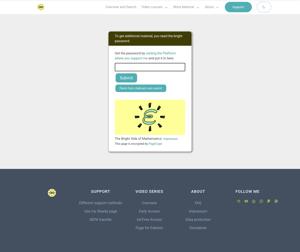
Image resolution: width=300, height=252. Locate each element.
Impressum (170, 138)
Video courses (151, 7)
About (209, 7)
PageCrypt (155, 143)
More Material (183, 7)
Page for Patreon (149, 228)
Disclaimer (198, 228)
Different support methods (100, 203)
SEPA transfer (100, 220)
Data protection (198, 220)
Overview (149, 203)
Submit (126, 77)
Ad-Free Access (149, 220)
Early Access (149, 211)
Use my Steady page (100, 211)
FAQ (198, 203)
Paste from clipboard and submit (141, 88)
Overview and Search (120, 7)
